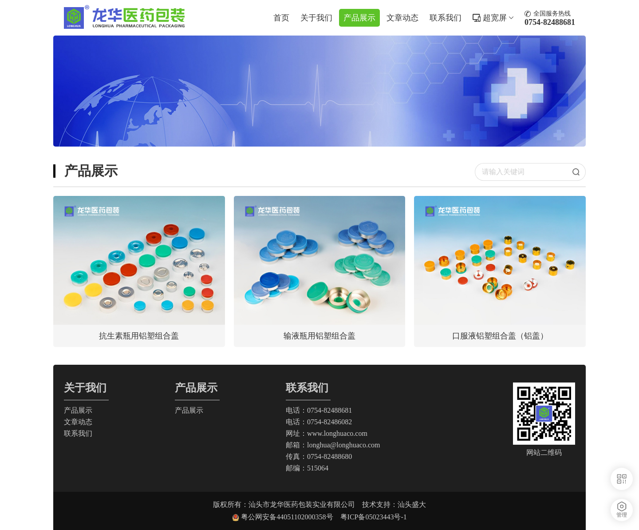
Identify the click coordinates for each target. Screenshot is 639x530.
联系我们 (446, 17)
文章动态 (402, 17)
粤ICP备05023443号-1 (373, 517)
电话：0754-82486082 (319, 422)
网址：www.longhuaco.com (326, 433)
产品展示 (359, 17)
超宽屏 (498, 18)
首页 (281, 17)
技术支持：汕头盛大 (394, 504)
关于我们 (316, 17)
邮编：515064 (307, 468)
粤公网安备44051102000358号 (290, 517)
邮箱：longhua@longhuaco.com (333, 445)
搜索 (579, 172)
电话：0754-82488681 (319, 410)
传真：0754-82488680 (319, 456)
